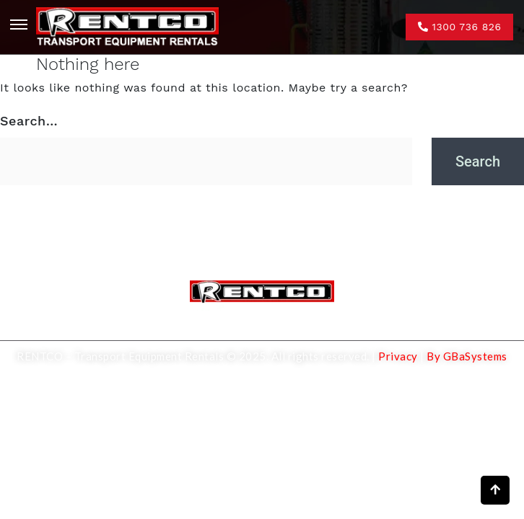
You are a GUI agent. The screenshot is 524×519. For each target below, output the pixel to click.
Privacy (397, 356)
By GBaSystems (467, 356)
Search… (29, 120)
